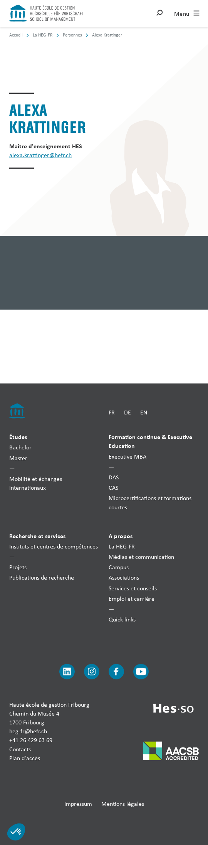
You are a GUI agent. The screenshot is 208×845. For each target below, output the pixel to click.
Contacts (20, 749)
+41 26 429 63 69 (30, 740)
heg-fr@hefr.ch (28, 731)
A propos (121, 536)
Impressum (78, 804)
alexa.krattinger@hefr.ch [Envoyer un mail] (40, 155)
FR (112, 412)
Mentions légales (122, 804)
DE (127, 412)
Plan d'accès (24, 758)
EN (143, 412)
